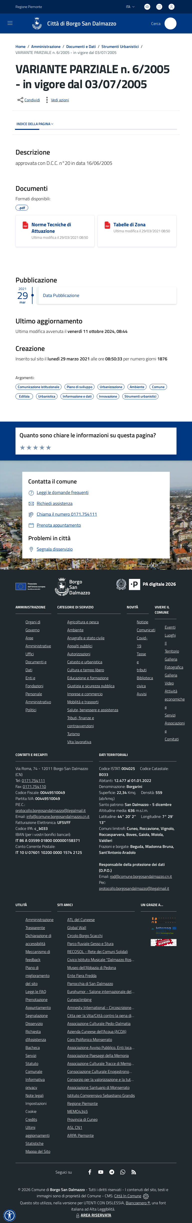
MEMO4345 (77, 1111)
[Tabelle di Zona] (107, 225)
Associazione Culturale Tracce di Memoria (101, 1063)
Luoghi (170, 635)
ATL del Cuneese (81, 920)
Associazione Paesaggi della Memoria (98, 1055)
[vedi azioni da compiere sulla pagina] (56, 100)
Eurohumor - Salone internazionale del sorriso (105, 991)
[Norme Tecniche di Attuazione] (25, 225)
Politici (31, 710)
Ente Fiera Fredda (81, 975)
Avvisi (141, 694)
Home (21, 46)
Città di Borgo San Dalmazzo (81, 23)
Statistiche (35, 1143)
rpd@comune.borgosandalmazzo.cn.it (141, 876)
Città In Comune (127, 1196)
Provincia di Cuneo (82, 1119)
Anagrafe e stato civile (85, 638)
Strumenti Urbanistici (120, 46)
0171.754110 (34, 786)
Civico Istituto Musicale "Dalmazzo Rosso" (101, 960)
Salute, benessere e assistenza (92, 710)
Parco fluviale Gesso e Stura (90, 944)
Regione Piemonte (82, 1103)
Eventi (170, 627)
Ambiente (75, 630)
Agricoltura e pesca (83, 622)
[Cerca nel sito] (170, 23)
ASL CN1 (74, 1127)
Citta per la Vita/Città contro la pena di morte (104, 1015)
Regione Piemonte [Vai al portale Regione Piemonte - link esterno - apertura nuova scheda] (29, 6)
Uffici (30, 654)
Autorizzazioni (78, 654)
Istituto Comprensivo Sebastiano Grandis (101, 1095)
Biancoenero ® (138, 1203)
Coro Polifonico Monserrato (89, 1039)
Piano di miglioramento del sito (38, 975)
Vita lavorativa (79, 742)
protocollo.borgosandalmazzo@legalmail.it (51, 810)
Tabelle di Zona (130, 224)
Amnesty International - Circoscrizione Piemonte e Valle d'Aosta (120, 1007)
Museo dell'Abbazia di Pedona (91, 968)
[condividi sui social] (28, 100)
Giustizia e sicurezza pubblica (90, 686)
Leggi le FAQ (36, 991)
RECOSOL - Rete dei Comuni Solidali (97, 952)
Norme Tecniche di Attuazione (51, 228)
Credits (31, 1119)
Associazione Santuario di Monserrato (98, 1087)
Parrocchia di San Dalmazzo (90, 983)
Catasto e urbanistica (84, 662)
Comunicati (146, 630)
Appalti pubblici (79, 646)
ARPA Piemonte (80, 1135)
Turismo (73, 734)
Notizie (142, 622)
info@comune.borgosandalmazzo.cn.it (58, 816)
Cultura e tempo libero (85, 670)
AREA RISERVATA (93, 1215)
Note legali (35, 1095)
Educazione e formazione (87, 678)
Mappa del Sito (38, 1151)
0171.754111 (33, 780)
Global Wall (76, 928)
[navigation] (10, 23)
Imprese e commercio (84, 694)
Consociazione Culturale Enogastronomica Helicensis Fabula (116, 1071)
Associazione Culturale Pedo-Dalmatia (98, 1023)
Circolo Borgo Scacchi (84, 936)
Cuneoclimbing (79, 999)
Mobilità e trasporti (82, 702)
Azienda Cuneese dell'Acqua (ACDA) (96, 1031)
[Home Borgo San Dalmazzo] (71, 23)
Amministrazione (45, 46)
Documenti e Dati (81, 46)
